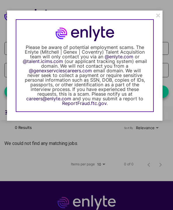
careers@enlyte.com (48, 99)
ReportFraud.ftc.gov (84, 103)
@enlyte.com (119, 57)
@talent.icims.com (43, 61)
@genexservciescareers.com (60, 71)
